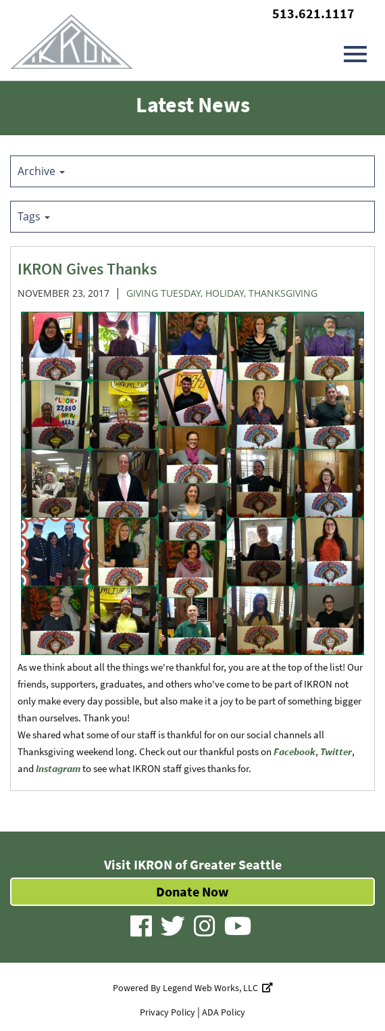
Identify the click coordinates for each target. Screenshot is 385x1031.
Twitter (336, 751)
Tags (34, 216)
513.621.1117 (313, 13)
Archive (41, 171)
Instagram (58, 768)
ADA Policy (223, 1012)
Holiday (224, 293)
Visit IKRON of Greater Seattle (193, 864)
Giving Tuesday (163, 293)
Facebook (294, 751)
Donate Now (192, 891)
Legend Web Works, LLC (218, 988)
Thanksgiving (283, 293)
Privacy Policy (167, 1012)
